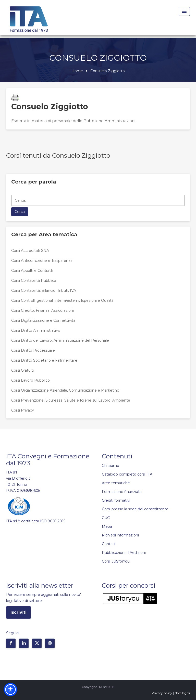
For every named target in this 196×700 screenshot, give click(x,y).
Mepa (107, 526)
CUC (106, 517)
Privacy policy (162, 693)
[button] (10, 689)
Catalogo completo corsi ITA (127, 474)
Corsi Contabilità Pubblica (33, 280)
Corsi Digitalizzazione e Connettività (43, 320)
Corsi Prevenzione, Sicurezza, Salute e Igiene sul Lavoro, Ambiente (70, 400)
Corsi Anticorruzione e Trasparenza (41, 260)
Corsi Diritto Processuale (33, 350)
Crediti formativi (116, 500)
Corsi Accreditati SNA (30, 250)
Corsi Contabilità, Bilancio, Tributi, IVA (43, 290)
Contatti (109, 544)
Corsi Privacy (22, 410)
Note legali (182, 693)
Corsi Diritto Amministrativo (35, 330)
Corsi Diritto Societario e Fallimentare (44, 360)
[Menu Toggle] (184, 11)
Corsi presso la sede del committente (135, 509)
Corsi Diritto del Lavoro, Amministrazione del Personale (60, 340)
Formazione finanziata (122, 491)
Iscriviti (18, 612)
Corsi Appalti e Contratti (32, 270)
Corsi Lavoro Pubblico (30, 380)
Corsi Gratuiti (22, 370)
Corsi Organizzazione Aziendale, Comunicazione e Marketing (65, 390)
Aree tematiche (116, 483)
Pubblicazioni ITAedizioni (124, 552)
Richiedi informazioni (120, 535)
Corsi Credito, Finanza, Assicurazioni (42, 310)
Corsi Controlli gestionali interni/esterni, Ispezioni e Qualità (62, 300)
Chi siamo (110, 465)
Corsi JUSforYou (116, 561)
